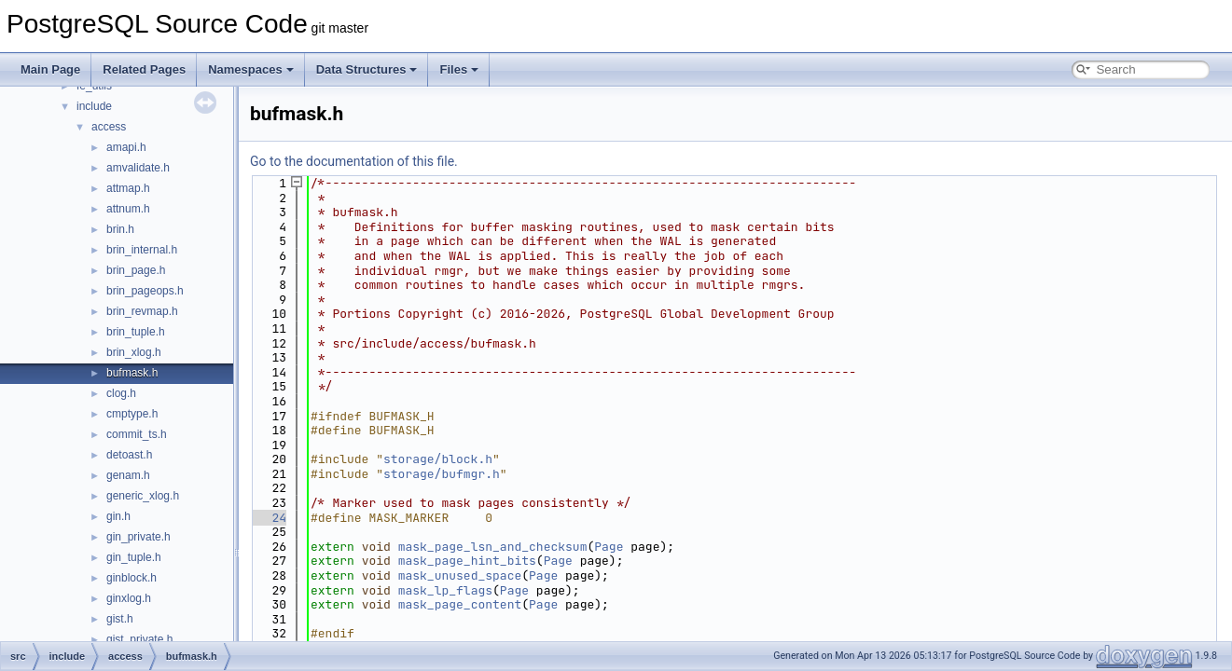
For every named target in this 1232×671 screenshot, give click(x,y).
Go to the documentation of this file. (354, 161)
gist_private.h (139, 639)
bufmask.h (132, 372)
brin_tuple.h (135, 331)
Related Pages (144, 69)
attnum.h (128, 208)
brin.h (120, 229)
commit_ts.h (136, 434)
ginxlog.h (128, 598)
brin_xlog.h (133, 352)
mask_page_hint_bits (467, 560)
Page (608, 547)
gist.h (119, 618)
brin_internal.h (141, 249)
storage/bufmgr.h (441, 474)
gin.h (118, 516)
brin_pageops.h (145, 290)
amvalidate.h (138, 167)
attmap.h (128, 188)
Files (458, 69)
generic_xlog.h (142, 495)
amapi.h (126, 147)
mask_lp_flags (445, 590)
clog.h (121, 393)
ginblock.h (131, 577)
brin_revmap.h (142, 311)
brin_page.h (135, 270)
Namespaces (251, 69)
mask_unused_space (460, 575)
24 (268, 518)
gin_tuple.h (133, 557)
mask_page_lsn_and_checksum (493, 547)
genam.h (128, 475)
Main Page (50, 69)
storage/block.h (437, 459)
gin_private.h (138, 536)
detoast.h (129, 454)
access (108, 126)
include (94, 106)
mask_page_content (460, 604)
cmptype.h (132, 413)
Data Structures (367, 69)
